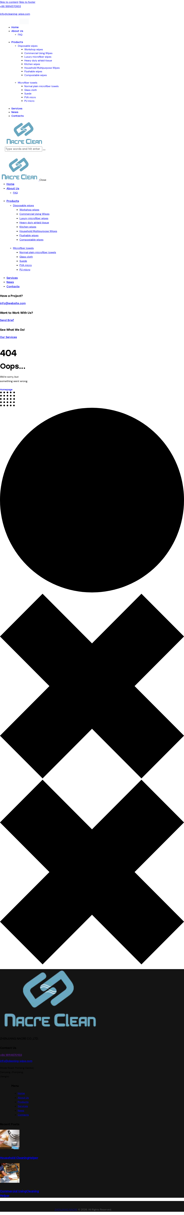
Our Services (8, 337)
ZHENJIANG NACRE (66, 1209)
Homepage (6, 389)
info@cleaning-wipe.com (16, 1061)
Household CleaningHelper (19, 1157)
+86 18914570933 (11, 1055)
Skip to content (9, 2)
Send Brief (7, 320)
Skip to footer (27, 2)
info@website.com (13, 303)
